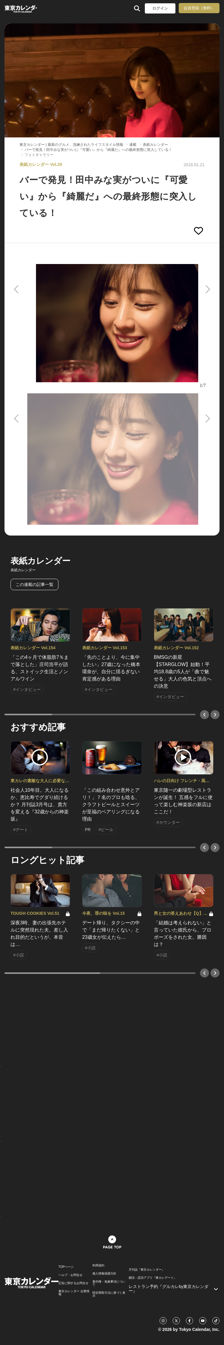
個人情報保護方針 (104, 1273)
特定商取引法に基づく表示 (108, 1294)
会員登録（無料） (199, 8)
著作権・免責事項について (108, 1283)
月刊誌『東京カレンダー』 (147, 1269)
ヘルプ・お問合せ (70, 1275)
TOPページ (65, 1266)
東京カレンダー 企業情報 (73, 1293)
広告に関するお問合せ (73, 1283)
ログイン (160, 8)
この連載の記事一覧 (34, 584)
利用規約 (98, 1265)
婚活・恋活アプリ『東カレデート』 (153, 1277)
